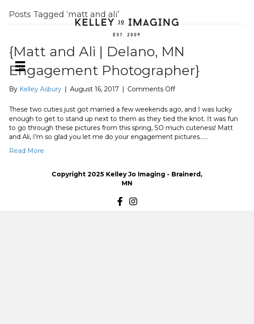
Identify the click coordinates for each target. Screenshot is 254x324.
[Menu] (20, 66)
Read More (26, 151)
